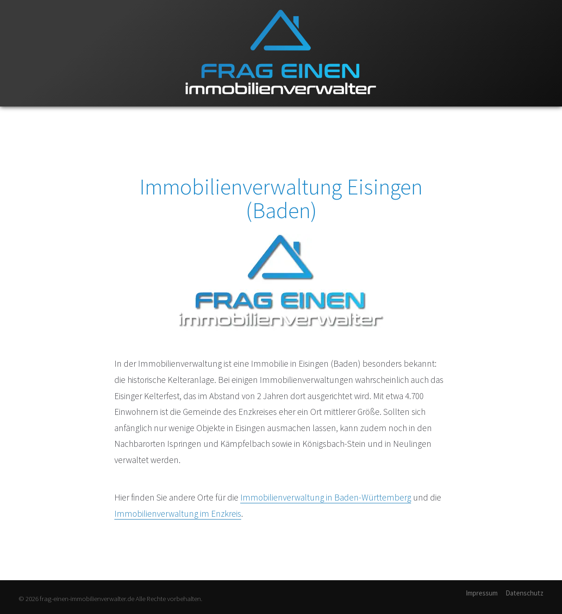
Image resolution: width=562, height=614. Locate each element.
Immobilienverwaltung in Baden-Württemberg (325, 497)
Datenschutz (524, 593)
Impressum (482, 593)
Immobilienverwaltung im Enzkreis (177, 513)
